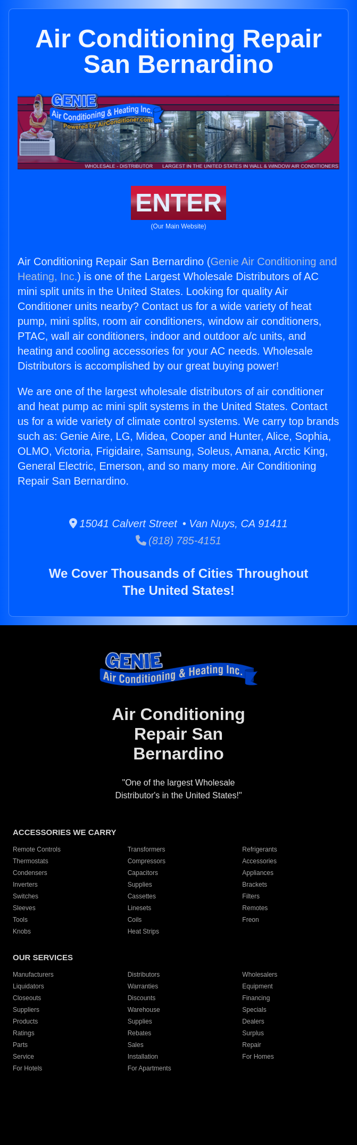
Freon (250, 919)
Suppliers (26, 1009)
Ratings (24, 1033)
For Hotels (27, 1068)
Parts (20, 1045)
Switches (25, 896)
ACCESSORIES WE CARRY (64, 832)
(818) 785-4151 (178, 540)
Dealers (253, 1021)
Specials (254, 1009)
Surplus (253, 1033)
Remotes (255, 908)
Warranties (143, 986)
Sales (136, 1045)
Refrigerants (259, 849)
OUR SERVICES (43, 957)
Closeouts (27, 998)
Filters (251, 896)
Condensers (30, 873)
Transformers (146, 849)
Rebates (140, 1033)
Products (25, 1021)
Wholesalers (259, 974)
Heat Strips (143, 931)
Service (23, 1056)
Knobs (22, 931)
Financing (256, 998)
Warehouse (144, 1009)
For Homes (257, 1056)
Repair (251, 1045)
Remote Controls (37, 849)
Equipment (257, 986)
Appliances (257, 873)
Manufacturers (33, 974)
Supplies (140, 884)
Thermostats (30, 861)
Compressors (146, 861)
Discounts (142, 998)
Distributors (144, 974)
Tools (20, 919)
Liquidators (28, 986)
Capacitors (143, 873)
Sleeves (24, 908)
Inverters (25, 884)
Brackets (254, 884)
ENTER (178, 203)
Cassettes (142, 896)
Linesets (140, 908)
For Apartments (149, 1068)
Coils (135, 919)
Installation (143, 1056)
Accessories (259, 861)
